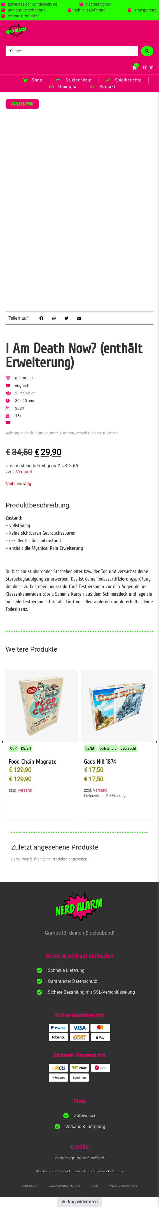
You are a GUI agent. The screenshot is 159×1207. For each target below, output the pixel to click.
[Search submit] (147, 51)
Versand (24, 471)
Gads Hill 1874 (100, 761)
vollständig (108, 748)
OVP (13, 748)
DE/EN (26, 748)
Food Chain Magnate (33, 761)
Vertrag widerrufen (79, 1201)
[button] (41, 318)
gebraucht (128, 748)
